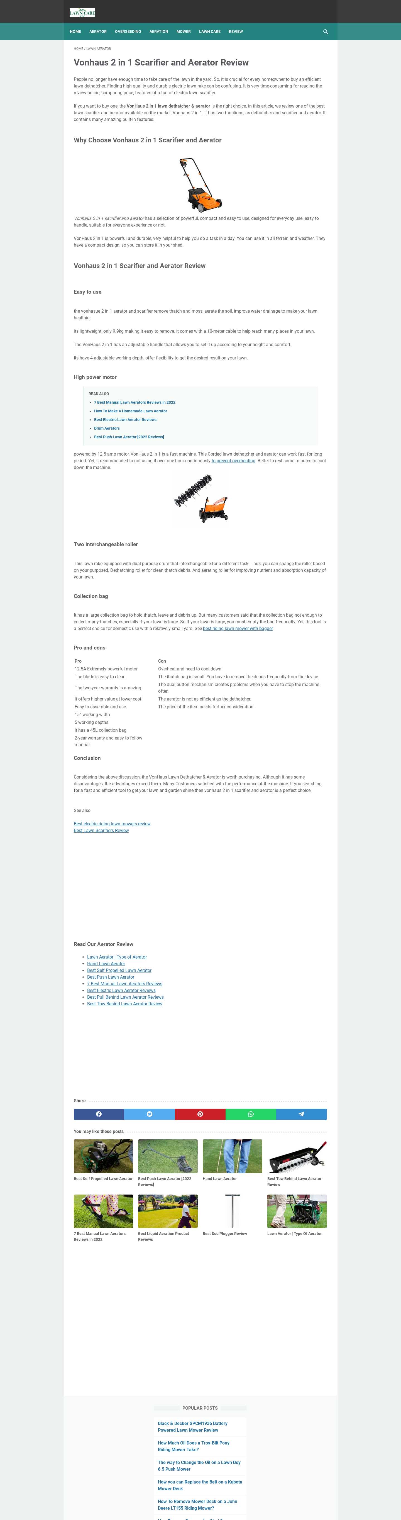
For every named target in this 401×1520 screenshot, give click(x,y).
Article (270, 337)
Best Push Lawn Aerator (110, 1092)
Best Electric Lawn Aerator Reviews (125, 474)
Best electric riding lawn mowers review (112, 939)
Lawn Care (213, 22)
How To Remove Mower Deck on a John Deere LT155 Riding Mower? (290, 173)
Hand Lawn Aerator (106, 1078)
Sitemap (208, 1500)
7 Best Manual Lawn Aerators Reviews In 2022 (134, 457)
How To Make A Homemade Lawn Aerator (130, 465)
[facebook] (90, 1229)
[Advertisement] (158, 1168)
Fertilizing (291, 337)
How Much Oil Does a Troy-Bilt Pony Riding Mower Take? (294, 95)
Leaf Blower (305, 409)
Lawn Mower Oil (308, 378)
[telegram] (226, 1229)
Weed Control (308, 461)
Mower (187, 22)
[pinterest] (158, 1229)
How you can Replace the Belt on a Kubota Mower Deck (292, 147)
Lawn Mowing (277, 399)
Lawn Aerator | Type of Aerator (117, 1071)
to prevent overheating (153, 522)
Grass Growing (278, 348)
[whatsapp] (192, 1229)
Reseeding (274, 440)
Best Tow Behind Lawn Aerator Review (124, 1118)
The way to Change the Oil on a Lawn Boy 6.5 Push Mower (293, 121)
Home (79, 22)
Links (225, 1500)
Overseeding (132, 22)
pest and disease (308, 430)
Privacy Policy (183, 1500)
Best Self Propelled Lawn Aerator (119, 1085)
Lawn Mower (276, 378)
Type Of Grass (277, 461)
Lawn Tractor (276, 409)
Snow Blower (276, 451)
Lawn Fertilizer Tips (287, 304)
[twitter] (124, 1229)
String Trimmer (307, 451)
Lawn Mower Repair (282, 389)
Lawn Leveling (303, 368)
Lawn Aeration (278, 358)
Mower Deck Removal (283, 420)
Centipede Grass (284, 285)
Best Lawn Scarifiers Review (101, 945)
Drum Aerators (107, 483)
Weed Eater (275, 471)
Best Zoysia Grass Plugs (292, 295)
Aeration (162, 22)
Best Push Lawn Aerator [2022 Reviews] (129, 492)
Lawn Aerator (309, 358)
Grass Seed (307, 348)
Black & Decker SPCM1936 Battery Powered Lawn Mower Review (294, 68)
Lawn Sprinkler (309, 399)
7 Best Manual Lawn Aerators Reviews (124, 1098)
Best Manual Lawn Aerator (208, 1511)
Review (240, 22)
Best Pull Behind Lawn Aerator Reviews (125, 1112)
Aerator (102, 22)
